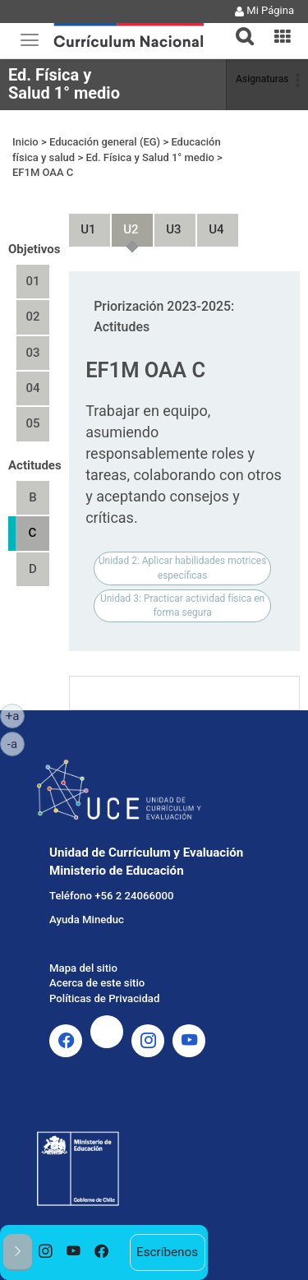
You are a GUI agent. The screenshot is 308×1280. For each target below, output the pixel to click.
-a (16, 743)
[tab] (238, 26)
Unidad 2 (124, 222)
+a (15, 715)
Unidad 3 (166, 222)
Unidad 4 (209, 222)
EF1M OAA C (42, 172)
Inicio (25, 142)
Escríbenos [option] (167, 1252)
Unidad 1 (81, 222)
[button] (238, 26)
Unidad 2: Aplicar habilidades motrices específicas (183, 567)
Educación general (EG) (104, 142)
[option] (46, 1252)
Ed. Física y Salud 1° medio (64, 84)
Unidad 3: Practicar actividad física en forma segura (182, 605)
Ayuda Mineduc (86, 919)
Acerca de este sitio (97, 983)
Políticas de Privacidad (104, 998)
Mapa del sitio (83, 968)
